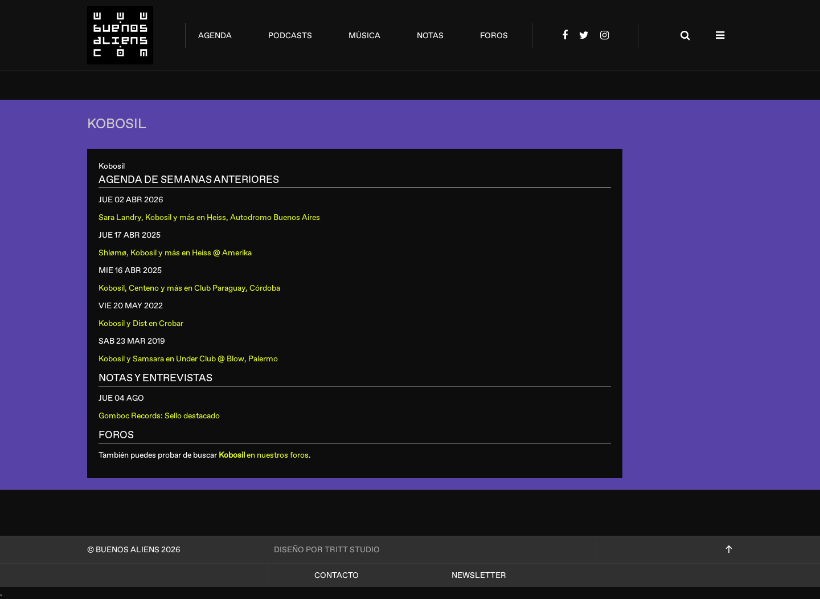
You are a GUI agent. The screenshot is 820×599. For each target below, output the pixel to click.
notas (430, 35)
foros (494, 35)
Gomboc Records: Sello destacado (159, 416)
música (364, 35)
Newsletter (479, 575)
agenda (215, 35)
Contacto (336, 575)
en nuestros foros (264, 455)
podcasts (290, 35)
